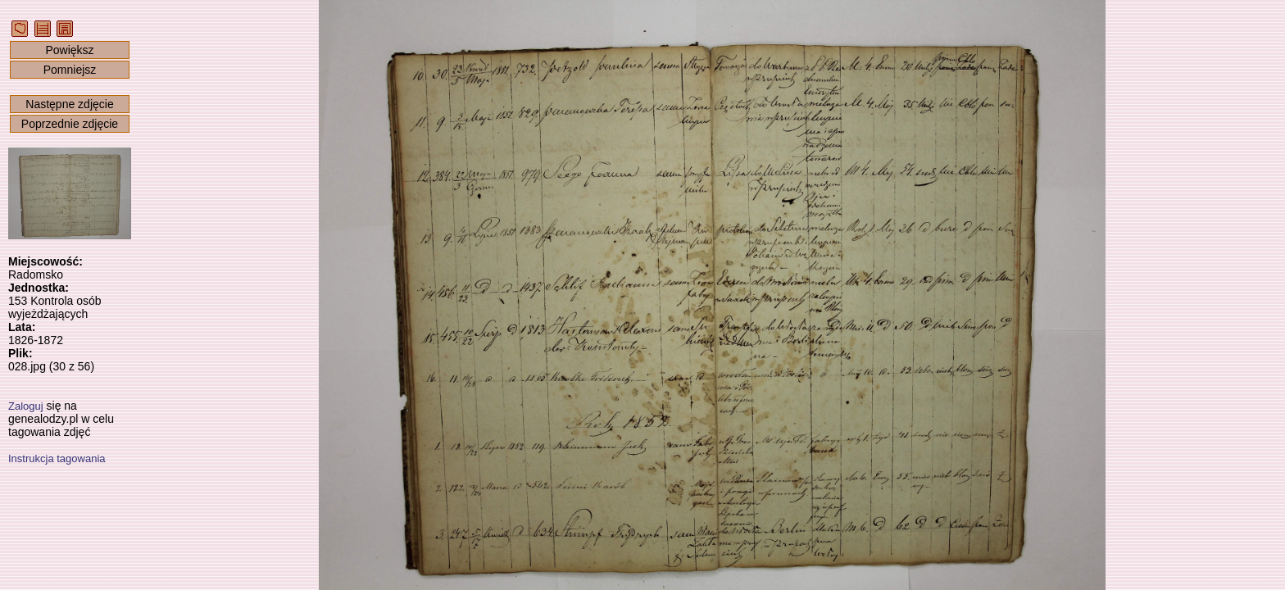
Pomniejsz (70, 69)
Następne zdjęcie (69, 104)
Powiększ (69, 50)
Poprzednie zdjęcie (69, 123)
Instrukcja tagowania (57, 458)
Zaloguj (25, 406)
